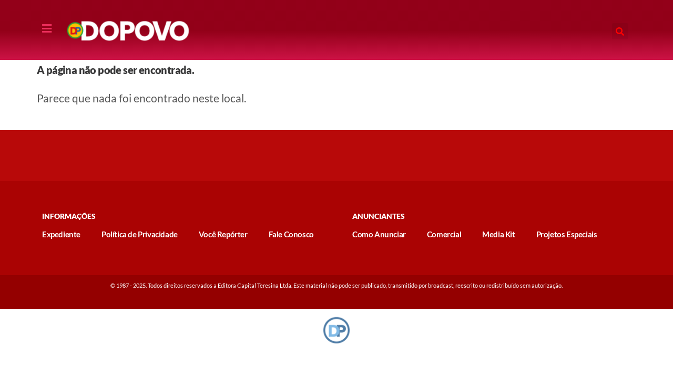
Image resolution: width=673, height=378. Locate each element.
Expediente (61, 234)
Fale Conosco (291, 234)
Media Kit (498, 234)
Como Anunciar (379, 234)
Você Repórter (223, 234)
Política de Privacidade (139, 234)
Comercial (444, 234)
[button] (620, 31)
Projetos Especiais (566, 234)
